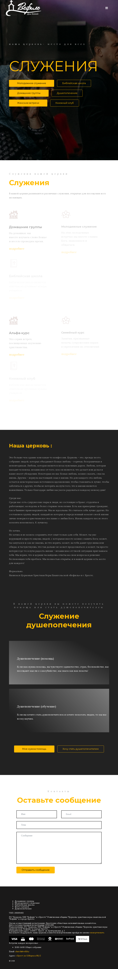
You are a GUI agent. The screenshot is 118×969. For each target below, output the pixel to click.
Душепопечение (67, 93)
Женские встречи (28, 103)
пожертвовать (97, 932)
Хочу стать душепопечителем (81, 749)
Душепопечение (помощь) (35, 658)
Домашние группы (28, 93)
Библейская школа (74, 83)
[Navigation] (106, 8)
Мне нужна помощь (34, 749)
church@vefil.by (22, 951)
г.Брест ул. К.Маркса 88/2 (28, 955)
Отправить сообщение (35, 870)
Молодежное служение (31, 83)
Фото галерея (22, 906)
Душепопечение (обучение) (36, 706)
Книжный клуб (64, 103)
